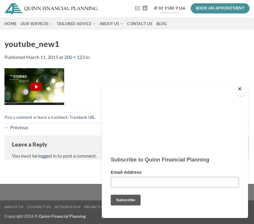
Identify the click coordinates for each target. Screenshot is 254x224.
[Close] (240, 88)
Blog (161, 23)
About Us (111, 24)
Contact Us (139, 23)
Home (10, 23)
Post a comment (18, 117)
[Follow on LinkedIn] (145, 8)
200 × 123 (74, 57)
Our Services (37, 24)
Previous (16, 127)
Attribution (68, 207)
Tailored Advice (76, 24)
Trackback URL (82, 117)
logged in (47, 156)
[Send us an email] (137, 8)
